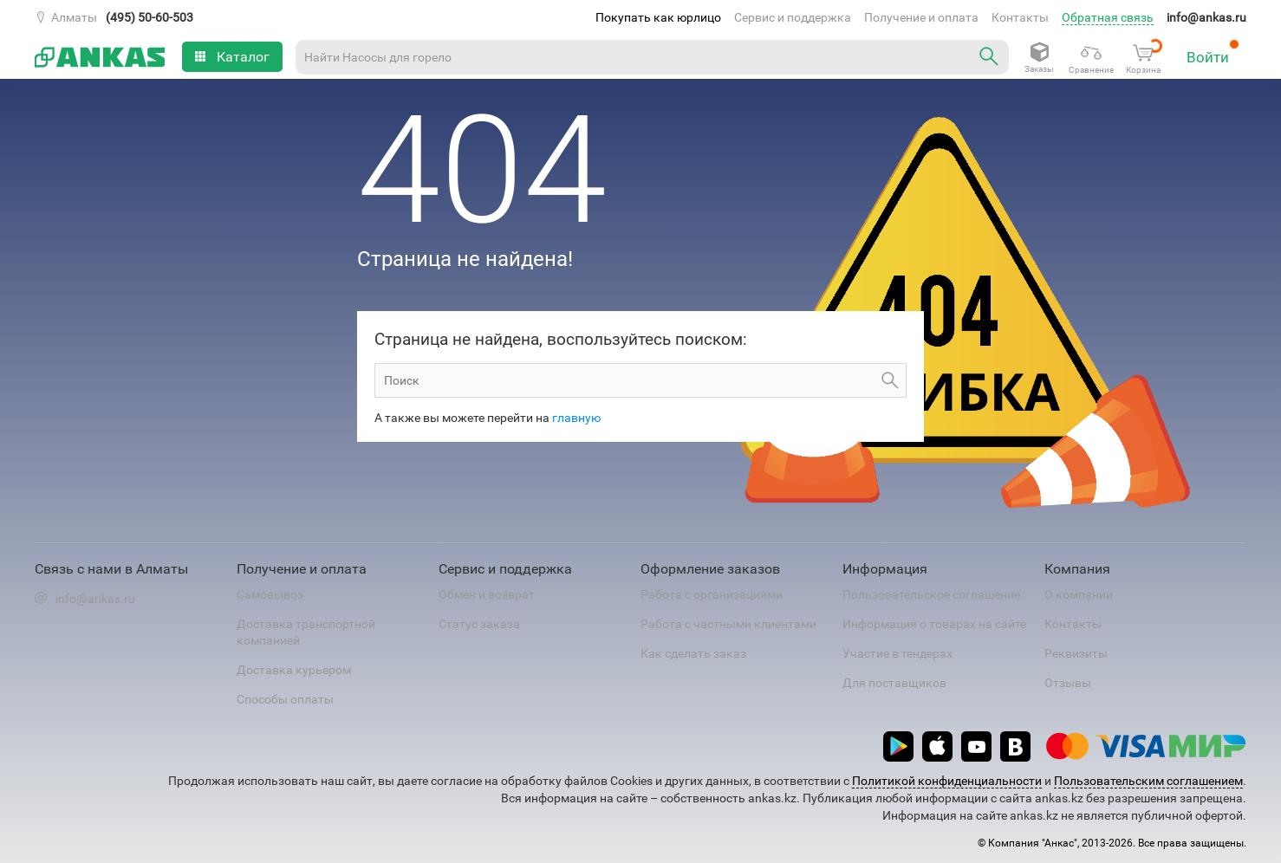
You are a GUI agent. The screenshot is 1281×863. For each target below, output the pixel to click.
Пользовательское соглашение (931, 594)
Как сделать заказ (693, 653)
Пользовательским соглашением (1148, 781)
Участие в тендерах (897, 653)
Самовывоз (270, 594)
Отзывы (1067, 683)
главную (576, 418)
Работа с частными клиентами (728, 624)
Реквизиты (1076, 653)
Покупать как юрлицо (658, 17)
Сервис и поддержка (792, 17)
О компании (1078, 594)
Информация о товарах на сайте (934, 624)
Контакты (1020, 17)
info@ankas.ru (1206, 17)
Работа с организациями (711, 594)
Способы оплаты (285, 699)
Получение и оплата (921, 17)
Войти (1213, 52)
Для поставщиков (894, 683)
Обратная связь (1108, 17)
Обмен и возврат (487, 594)
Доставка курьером (294, 670)
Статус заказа (479, 624)
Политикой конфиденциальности (947, 781)
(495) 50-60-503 (149, 17)
